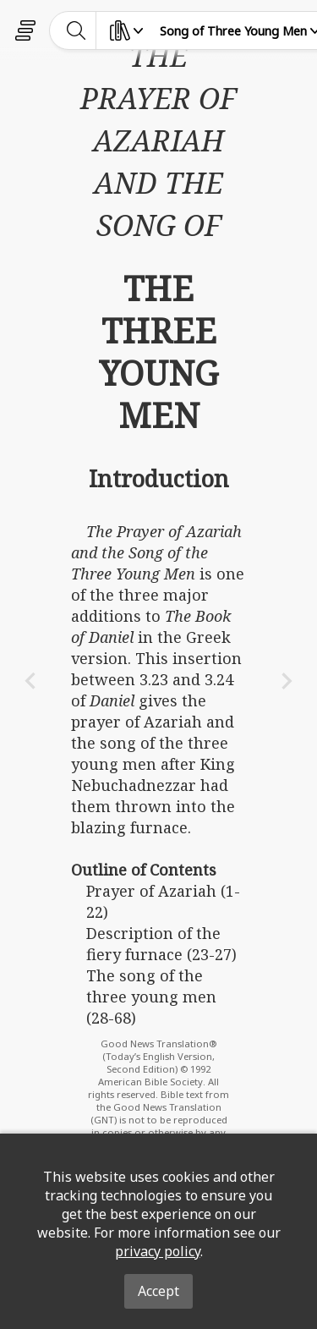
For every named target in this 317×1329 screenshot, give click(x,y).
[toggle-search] (76, 30)
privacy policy (157, 1251)
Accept (158, 1291)
